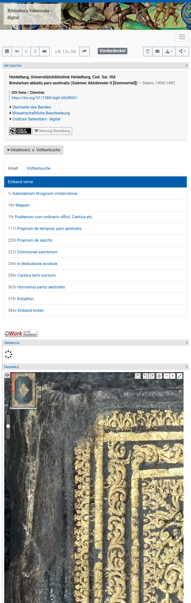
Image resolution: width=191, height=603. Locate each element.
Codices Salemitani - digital (36, 119)
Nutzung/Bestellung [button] (52, 131)
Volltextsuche (38, 168)
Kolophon (21, 298)
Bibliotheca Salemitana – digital (29, 14)
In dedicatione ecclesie (32, 263)
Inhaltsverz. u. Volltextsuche (33, 150)
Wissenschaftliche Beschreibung (41, 113)
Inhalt (13, 168)
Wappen (19, 205)
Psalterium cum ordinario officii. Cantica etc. (50, 217)
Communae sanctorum (32, 252)
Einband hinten (26, 310)
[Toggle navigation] (182, 37)
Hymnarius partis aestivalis (36, 287)
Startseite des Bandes (31, 107)
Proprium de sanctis (30, 240)
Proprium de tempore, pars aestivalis (45, 228)
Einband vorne (20, 181)
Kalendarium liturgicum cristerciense (42, 193)
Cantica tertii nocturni (32, 275)
